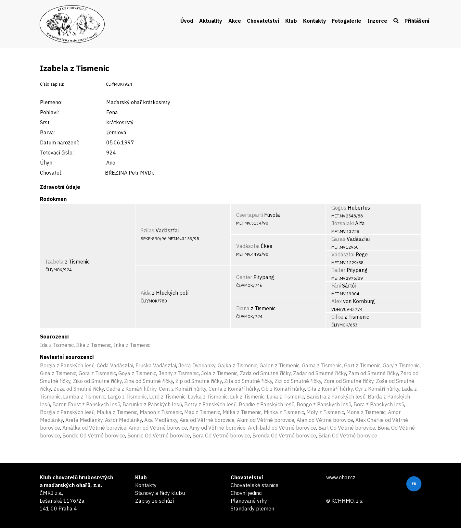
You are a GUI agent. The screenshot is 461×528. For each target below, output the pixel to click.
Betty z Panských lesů (210, 404)
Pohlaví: (49, 112)
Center (244, 277)
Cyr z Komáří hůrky (377, 389)
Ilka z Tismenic (93, 345)
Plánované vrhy (249, 500)
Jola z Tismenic (219, 373)
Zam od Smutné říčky (373, 373)
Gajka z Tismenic (237, 365)
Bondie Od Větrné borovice (93, 435)
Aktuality (210, 21)
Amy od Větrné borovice (217, 427)
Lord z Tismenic (167, 396)
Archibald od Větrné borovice (282, 427)
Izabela (54, 261)
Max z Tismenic (202, 412)
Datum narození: (59, 142)
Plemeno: (51, 102)
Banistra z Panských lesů (335, 396)
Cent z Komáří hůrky (182, 389)
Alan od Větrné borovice (325, 420)
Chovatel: (51, 172)
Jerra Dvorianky (196, 365)
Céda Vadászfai (115, 365)
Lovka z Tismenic (208, 396)
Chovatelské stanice (254, 485)
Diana (243, 308)
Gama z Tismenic (322, 365)
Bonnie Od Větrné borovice (158, 435)
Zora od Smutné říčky (349, 381)
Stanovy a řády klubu (160, 493)
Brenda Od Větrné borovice (284, 435)
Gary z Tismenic (401, 365)
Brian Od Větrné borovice (347, 435)
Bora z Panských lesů (378, 404)
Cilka (337, 316)
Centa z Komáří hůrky (234, 389)
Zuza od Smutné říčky (78, 389)
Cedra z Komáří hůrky (131, 389)
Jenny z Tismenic (179, 373)
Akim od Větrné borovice (265, 420)
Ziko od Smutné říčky (97, 381)
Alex (336, 301)
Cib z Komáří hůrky (283, 389)
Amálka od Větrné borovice (94, 427)
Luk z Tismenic (247, 396)
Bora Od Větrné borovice (221, 435)
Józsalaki (342, 223)
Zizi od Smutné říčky (298, 381)
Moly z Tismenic (325, 412)
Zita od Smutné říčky (248, 381)
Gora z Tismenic (97, 373)
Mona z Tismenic (366, 412)
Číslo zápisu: (52, 84)
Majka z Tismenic (117, 412)
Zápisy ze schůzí (154, 500)
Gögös (338, 207)
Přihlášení (416, 21)
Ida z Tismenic (57, 345)
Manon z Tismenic (161, 412)
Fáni (336, 285)
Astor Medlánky (123, 420)
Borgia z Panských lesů (67, 365)
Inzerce (377, 21)
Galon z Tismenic (280, 365)
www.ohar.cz (340, 477)
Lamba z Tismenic (84, 396)
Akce (234, 21)
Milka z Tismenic (242, 412)
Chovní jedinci (247, 493)
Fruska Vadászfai (155, 365)
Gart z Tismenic (362, 365)
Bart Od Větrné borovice (346, 427)
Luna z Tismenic (285, 396)
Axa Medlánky (160, 420)
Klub (291, 21)
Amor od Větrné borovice (158, 427)
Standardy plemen (252, 508)
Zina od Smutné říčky (148, 381)
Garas (338, 239)
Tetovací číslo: (57, 152)
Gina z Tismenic (58, 373)
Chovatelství (263, 21)
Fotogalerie (346, 21)
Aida (146, 292)
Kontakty (314, 21)
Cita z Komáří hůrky (330, 389)
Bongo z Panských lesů (324, 404)
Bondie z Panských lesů (266, 404)
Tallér (338, 270)
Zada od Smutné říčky (265, 373)
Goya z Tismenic (137, 373)
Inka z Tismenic (132, 345)
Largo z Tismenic (127, 396)
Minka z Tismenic (284, 412)
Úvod (186, 21)
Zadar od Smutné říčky (319, 373)
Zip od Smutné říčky (198, 381)
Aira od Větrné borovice (207, 420)
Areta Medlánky (84, 420)
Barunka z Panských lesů (152, 404)
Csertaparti (249, 215)
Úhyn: (47, 162)
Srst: (45, 122)
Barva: (47, 132)
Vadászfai (247, 246)
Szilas (147, 230)
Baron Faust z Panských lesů (86, 404)
